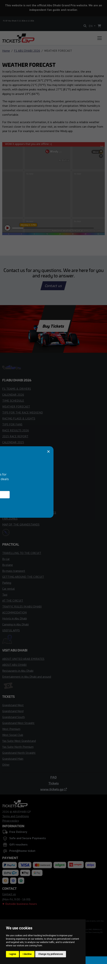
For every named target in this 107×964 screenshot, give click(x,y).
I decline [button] (27, 954)
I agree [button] (12, 954)
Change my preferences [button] (50, 954)
